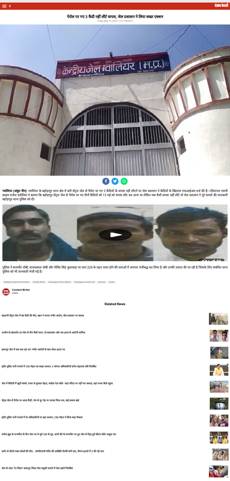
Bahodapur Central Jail (84, 282)
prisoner (101, 282)
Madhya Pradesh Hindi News (16, 282)
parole (112, 282)
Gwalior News (39, 282)
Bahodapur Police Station (60, 282)
